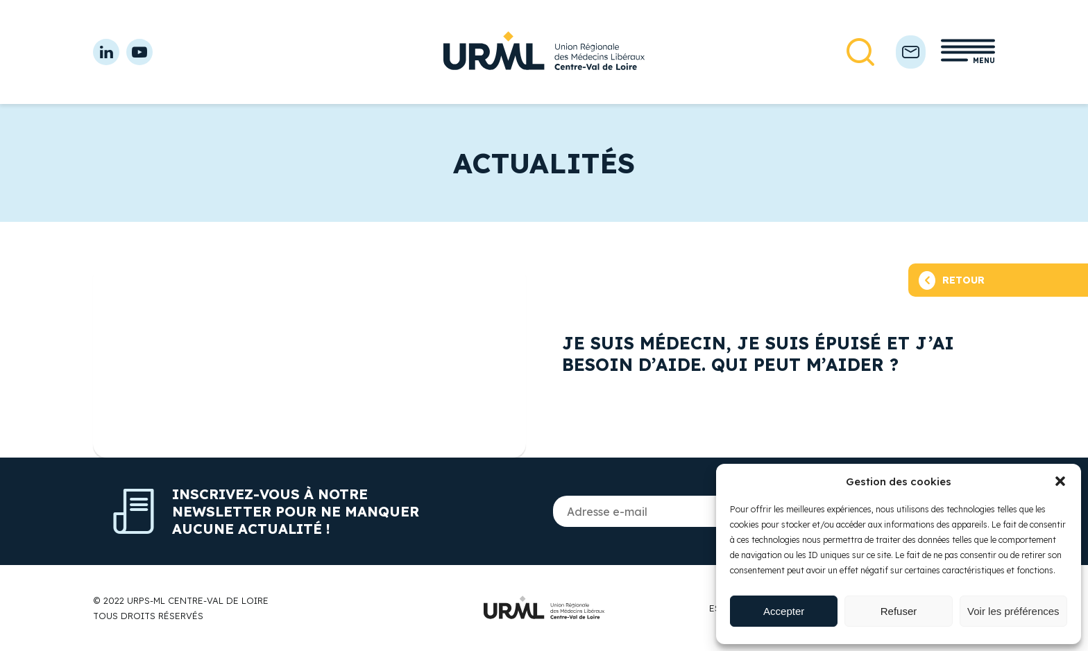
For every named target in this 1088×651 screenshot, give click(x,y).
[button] (1060, 481)
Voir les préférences (1013, 611)
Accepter (783, 611)
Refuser (899, 611)
